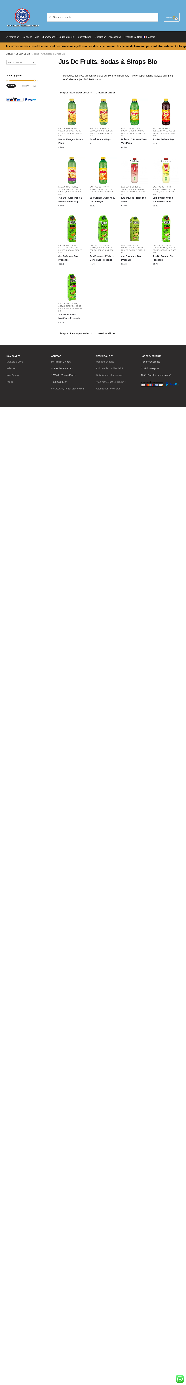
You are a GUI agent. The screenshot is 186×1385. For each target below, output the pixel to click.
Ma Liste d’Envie (14, 360)
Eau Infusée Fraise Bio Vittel (133, 198)
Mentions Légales (105, 360)
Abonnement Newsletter (108, 386)
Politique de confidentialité (109, 366)
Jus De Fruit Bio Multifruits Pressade (69, 314)
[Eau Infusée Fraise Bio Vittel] (134, 168)
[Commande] (76, 91)
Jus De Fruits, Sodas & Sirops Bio (70, 131)
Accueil (9, 52)
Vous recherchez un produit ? (111, 380)
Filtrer (11, 84)
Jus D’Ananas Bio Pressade (131, 256)
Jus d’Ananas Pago (100, 137)
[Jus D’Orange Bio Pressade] (71, 227)
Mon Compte (13, 373)
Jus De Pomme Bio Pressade (163, 256)
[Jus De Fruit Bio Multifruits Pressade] (71, 285)
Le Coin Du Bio (23, 52)
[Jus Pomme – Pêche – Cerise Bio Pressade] (103, 227)
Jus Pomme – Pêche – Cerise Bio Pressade (102, 256)
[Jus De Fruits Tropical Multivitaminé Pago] (71, 168)
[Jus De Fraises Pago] (166, 110)
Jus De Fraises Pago (164, 137)
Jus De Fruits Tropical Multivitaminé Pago (70, 198)
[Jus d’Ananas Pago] (103, 110)
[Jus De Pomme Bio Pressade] (166, 227)
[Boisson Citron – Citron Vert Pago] (134, 110)
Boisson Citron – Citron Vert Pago (134, 139)
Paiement (11, 366)
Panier (9, 380)
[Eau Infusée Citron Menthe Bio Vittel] (166, 168)
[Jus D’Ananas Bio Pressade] (134, 227)
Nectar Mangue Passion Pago (71, 139)
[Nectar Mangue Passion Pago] (71, 110)
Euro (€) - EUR (15, 60)
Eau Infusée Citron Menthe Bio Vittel (163, 198)
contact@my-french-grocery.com (67, 386)
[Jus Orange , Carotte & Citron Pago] (103, 168)
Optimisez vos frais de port (109, 373)
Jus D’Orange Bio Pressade (68, 256)
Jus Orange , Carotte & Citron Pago (102, 198)
